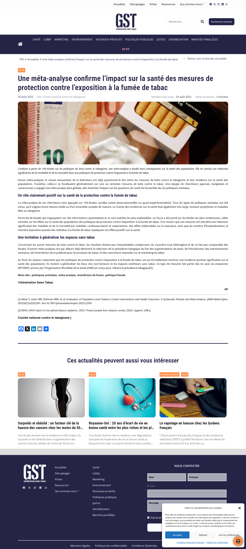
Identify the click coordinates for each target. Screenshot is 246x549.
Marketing (61, 39)
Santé (36, 39)
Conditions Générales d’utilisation (191, 542)
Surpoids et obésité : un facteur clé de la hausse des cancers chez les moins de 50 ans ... (49, 425)
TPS (21, 59)
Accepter (177, 535)
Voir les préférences (229, 535)
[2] (151, 268)
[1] (169, 202)
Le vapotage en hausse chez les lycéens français (189, 425)
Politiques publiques (139, 39)
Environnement (82, 39)
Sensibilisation (178, 39)
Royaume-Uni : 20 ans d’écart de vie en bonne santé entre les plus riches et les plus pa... (122, 425)
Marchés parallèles (204, 39)
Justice (161, 39)
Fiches (153, 4)
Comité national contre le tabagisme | (44, 317)
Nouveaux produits (109, 39)
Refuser (203, 535)
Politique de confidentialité (217, 542)
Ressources (168, 4)
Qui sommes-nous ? (191, 4)
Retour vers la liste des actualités (205, 58)
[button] (239, 508)
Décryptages (137, 4)
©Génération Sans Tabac (35, 282)
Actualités (119, 4)
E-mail (151, 486)
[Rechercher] (202, 22)
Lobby (47, 39)
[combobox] (184, 22)
